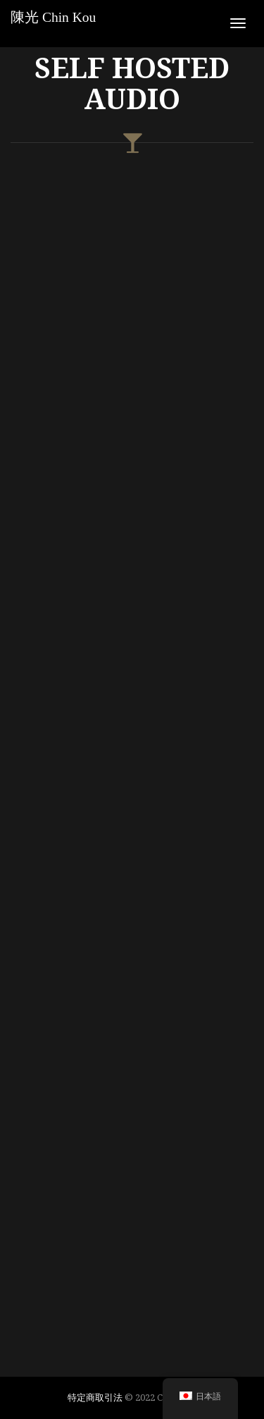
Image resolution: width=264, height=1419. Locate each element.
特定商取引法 (95, 1397)
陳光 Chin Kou (53, 17)
